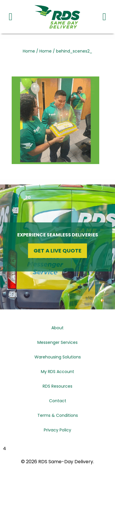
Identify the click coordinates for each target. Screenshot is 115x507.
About (57, 328)
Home (29, 51)
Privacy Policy (57, 430)
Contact (57, 401)
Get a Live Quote (57, 250)
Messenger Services (57, 342)
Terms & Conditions (57, 415)
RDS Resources (57, 386)
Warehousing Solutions (57, 357)
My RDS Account (57, 371)
